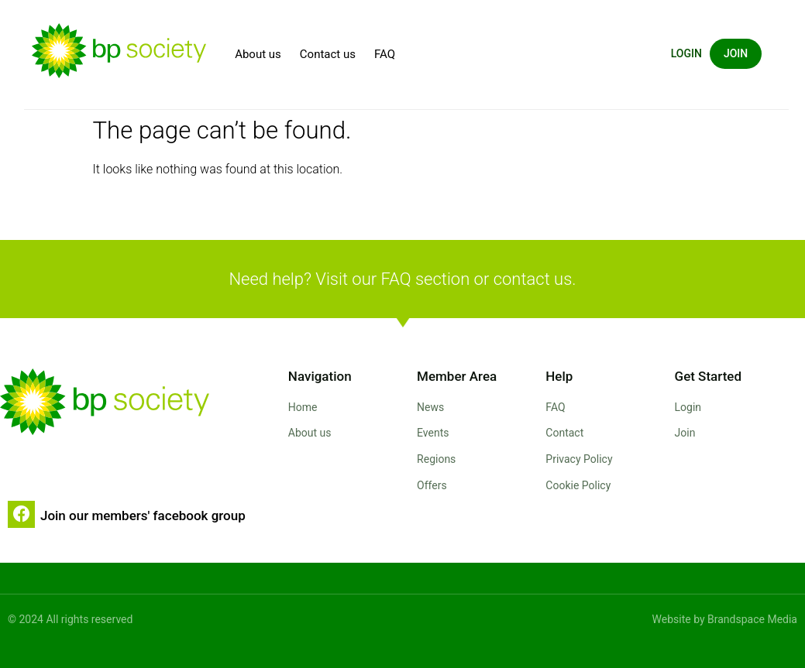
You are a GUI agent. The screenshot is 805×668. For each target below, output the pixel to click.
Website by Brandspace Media (724, 619)
